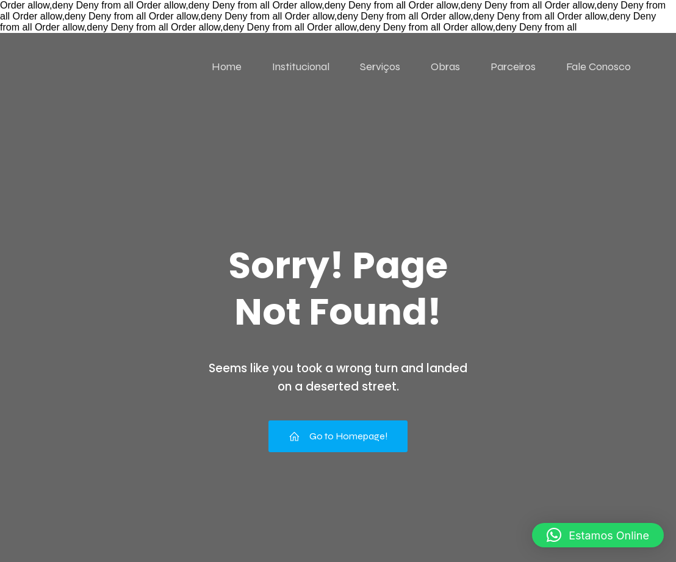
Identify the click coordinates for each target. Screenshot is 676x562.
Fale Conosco (598, 66)
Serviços (380, 66)
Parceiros (513, 66)
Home (227, 66)
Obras (445, 66)
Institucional (300, 66)
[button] (598, 535)
